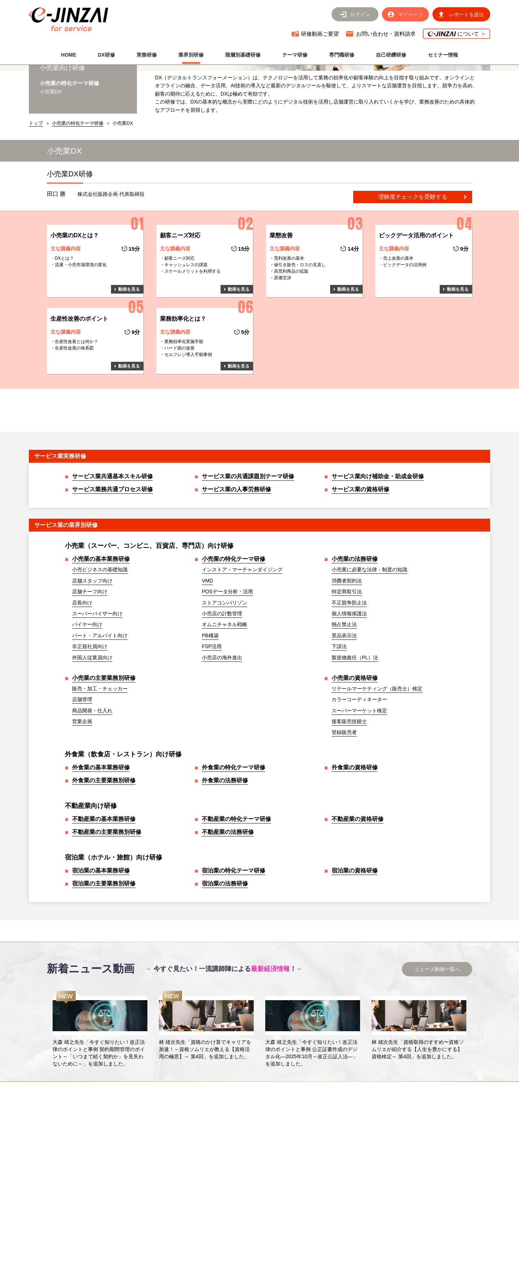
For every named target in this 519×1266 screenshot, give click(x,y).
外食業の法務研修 (225, 833)
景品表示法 (344, 688)
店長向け (82, 655)
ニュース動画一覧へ (437, 1021)
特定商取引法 (347, 644)
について (456, 33)
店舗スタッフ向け (92, 633)
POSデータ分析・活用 (227, 644)
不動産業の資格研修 (357, 871)
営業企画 (82, 774)
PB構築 (210, 688)
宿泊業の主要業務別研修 (104, 936)
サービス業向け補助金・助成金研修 (378, 529)
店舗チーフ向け (89, 644)
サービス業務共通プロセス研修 (112, 542)
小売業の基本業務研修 (101, 611)
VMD (207, 633)
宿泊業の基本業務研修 (101, 923)
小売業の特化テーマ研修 (77, 175)
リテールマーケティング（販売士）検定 (377, 741)
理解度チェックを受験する (412, 249)
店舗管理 (82, 752)
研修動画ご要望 (320, 33)
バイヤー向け (87, 677)
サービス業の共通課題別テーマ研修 (248, 529)
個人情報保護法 (349, 666)
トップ (36, 175)
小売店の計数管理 (222, 666)
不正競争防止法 (349, 655)
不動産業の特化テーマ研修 (236, 871)
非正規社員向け (89, 699)
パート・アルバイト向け (100, 688)
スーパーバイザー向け (97, 666)
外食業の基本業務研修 (101, 820)
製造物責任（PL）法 (355, 710)
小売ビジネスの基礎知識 (100, 622)
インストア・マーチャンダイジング (242, 622)
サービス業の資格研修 (360, 542)
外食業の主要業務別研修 (104, 833)
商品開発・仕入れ (92, 763)
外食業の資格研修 (355, 820)
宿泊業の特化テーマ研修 (233, 923)
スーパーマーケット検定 (359, 763)
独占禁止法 (344, 677)
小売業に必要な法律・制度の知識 (369, 622)
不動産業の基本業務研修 (104, 871)
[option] (100, 1081)
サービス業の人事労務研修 (236, 542)
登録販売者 (344, 784)
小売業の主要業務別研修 (104, 730)
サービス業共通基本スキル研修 (112, 529)
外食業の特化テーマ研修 (233, 820)
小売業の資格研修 (355, 730)
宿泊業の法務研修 (225, 936)
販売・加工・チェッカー (100, 741)
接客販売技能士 (349, 774)
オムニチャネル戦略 (224, 677)
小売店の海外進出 (222, 710)
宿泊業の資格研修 (355, 923)
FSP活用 (212, 699)
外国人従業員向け (92, 710)
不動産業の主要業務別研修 (106, 884)
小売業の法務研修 (355, 611)
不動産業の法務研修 (228, 884)
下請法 (339, 699)
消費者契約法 (347, 633)
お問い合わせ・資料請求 (386, 33)
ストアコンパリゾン (224, 655)
